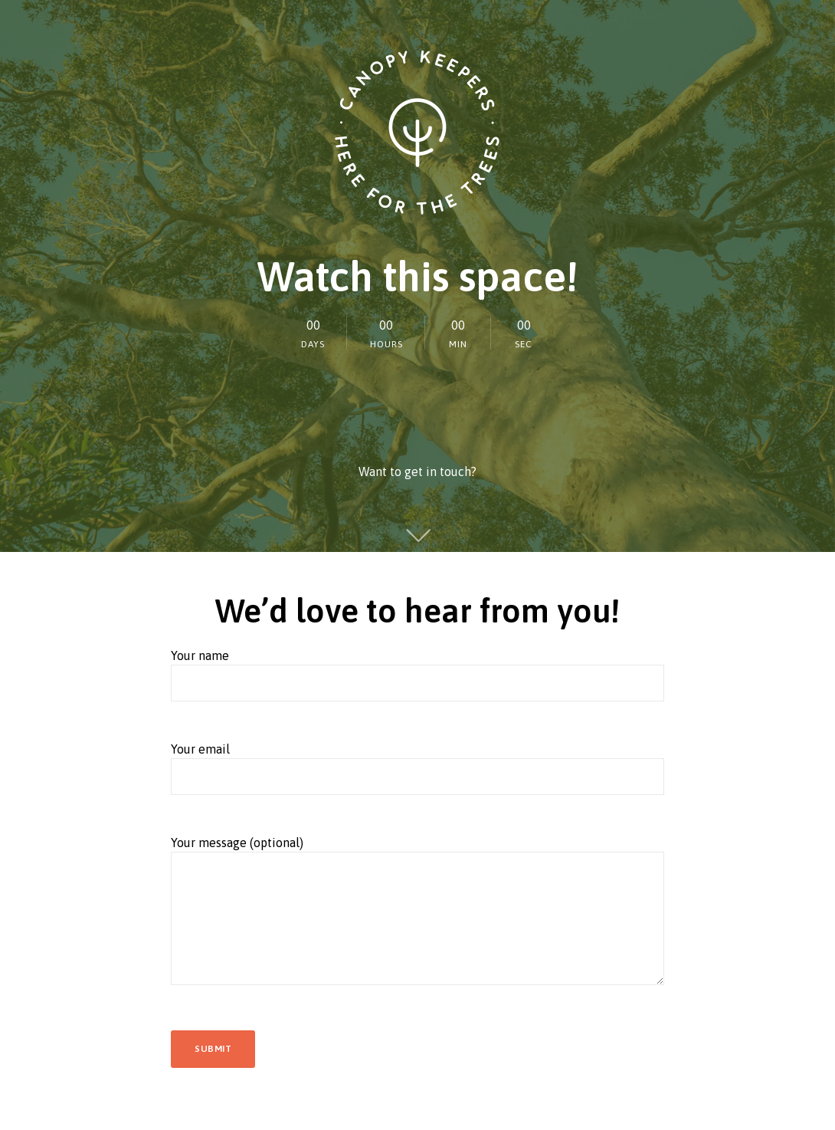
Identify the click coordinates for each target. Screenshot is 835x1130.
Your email (417, 776)
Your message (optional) (417, 920)
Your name (417, 683)
